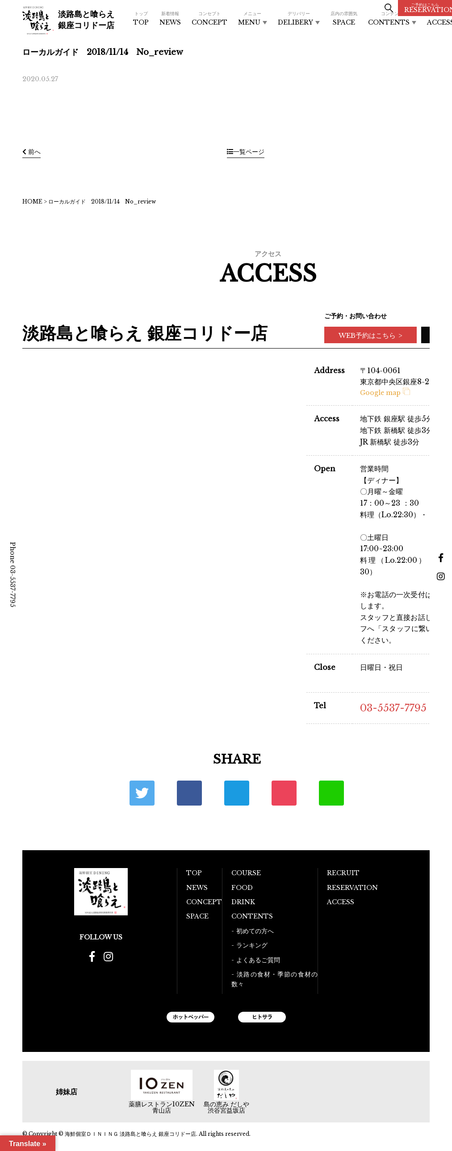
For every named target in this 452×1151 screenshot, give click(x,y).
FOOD (242, 888)
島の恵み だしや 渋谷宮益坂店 (226, 1107)
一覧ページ (245, 152)
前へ (31, 152)
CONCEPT (209, 18)
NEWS (170, 18)
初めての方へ (255, 931)
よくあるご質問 (258, 960)
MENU (252, 18)
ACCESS (340, 902)
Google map (385, 393)
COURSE (246, 873)
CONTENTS (392, 18)
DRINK (243, 902)
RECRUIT (343, 873)
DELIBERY (299, 18)
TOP (141, 18)
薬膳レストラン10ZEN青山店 (162, 1107)
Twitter (142, 793)
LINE (331, 793)
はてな (236, 793)
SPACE (344, 18)
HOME (32, 201)
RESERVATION (428, 8)
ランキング (252, 945)
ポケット (284, 793)
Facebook (189, 793)
